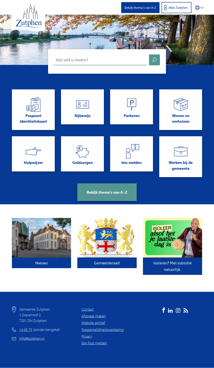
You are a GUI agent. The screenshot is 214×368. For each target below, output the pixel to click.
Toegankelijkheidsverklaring (103, 329)
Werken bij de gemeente (181, 165)
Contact (88, 309)
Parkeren (132, 115)
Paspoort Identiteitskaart (33, 118)
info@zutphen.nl (32, 338)
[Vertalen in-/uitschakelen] (199, 7)
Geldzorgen (82, 162)
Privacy (87, 336)
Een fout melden (94, 343)
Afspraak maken (94, 316)
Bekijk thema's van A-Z (140, 7)
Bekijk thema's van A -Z (107, 192)
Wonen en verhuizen (181, 118)
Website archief (93, 322)
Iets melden (131, 162)
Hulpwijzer (33, 162)
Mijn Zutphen (178, 7)
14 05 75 (25, 329)
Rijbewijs (82, 115)
